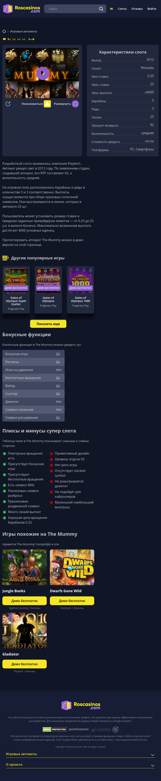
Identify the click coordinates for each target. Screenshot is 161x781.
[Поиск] (101, 8)
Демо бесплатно (16, 288)
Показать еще (48, 324)
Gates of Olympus (48, 299)
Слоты (122, 9)
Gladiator (10, 654)
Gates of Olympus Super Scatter (16, 301)
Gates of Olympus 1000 (80, 299)
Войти (151, 9)
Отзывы (137, 9)
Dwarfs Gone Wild (65, 591)
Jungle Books (13, 591)
